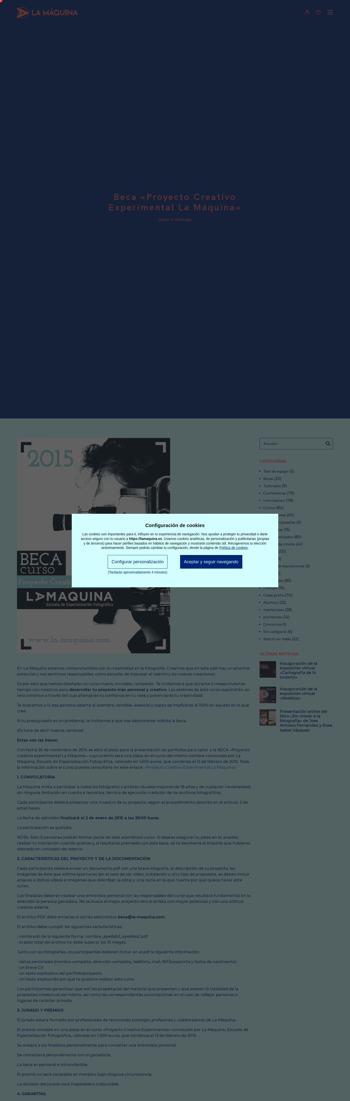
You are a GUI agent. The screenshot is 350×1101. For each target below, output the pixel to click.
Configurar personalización (138, 561)
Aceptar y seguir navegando (211, 561)
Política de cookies (233, 548)
